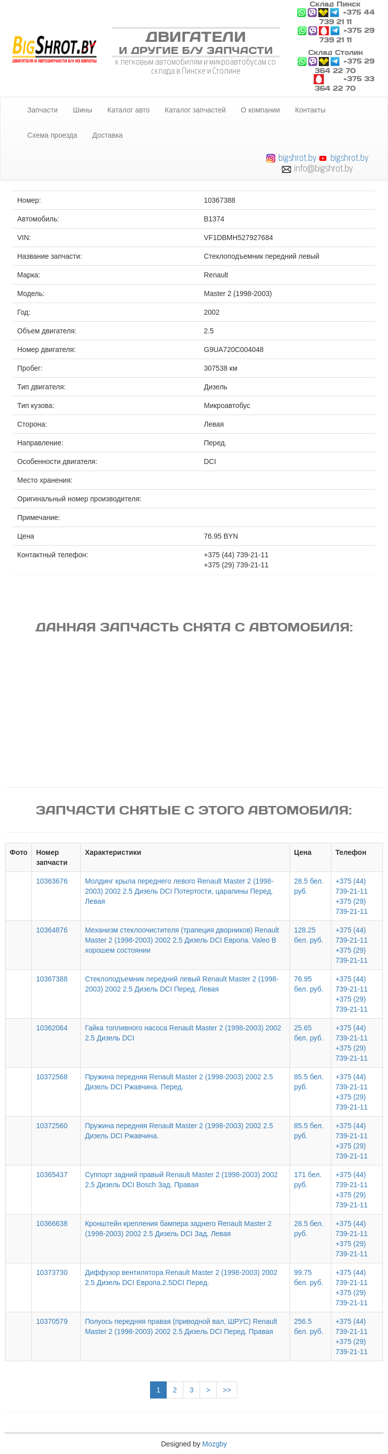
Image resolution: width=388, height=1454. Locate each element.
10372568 (51, 1077)
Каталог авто (129, 110)
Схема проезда (52, 135)
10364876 (51, 930)
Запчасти (42, 110)
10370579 (51, 1321)
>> (227, 1390)
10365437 (51, 1175)
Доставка (107, 135)
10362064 (51, 1028)
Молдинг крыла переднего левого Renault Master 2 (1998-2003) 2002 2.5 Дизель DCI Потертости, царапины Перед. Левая (179, 891)
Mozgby (214, 1444)
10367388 (51, 979)
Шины (82, 110)
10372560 (51, 1126)
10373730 (51, 1272)
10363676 (51, 881)
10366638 (51, 1223)
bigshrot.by (297, 157)
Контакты (310, 110)
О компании (260, 110)
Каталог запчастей (195, 110)
